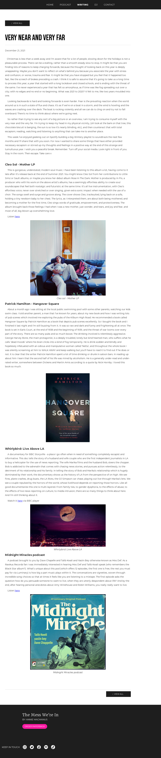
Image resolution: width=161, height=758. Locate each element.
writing (82, 4)
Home (49, 4)
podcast (65, 4)
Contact (109, 4)
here (17, 216)
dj (95, 4)
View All (17, 23)
